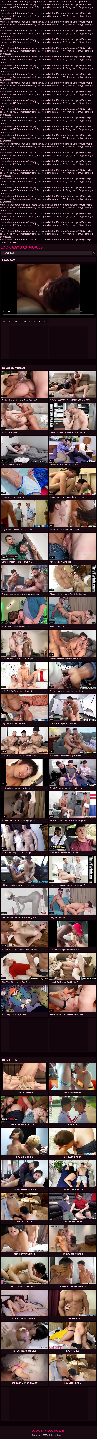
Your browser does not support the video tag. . (48, 291)
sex (45, 321)
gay (4, 321)
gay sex (27, 321)
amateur (37, 321)
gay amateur (14, 321)
